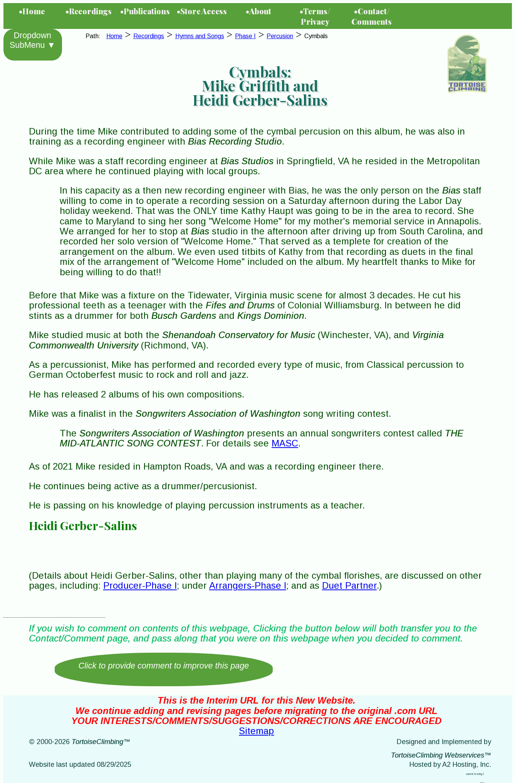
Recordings (148, 36)
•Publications (145, 11)
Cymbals (316, 36)
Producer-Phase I (140, 585)
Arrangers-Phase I (247, 585)
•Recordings (88, 11)
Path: (95, 36)
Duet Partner (349, 585)
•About (258, 11)
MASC (285, 443)
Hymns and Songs (199, 36)
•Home (32, 11)
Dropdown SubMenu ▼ (32, 40)
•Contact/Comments (371, 16)
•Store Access (202, 11)
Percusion (280, 36)
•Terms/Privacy (315, 16)
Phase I (245, 36)
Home (114, 36)
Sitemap (256, 731)
